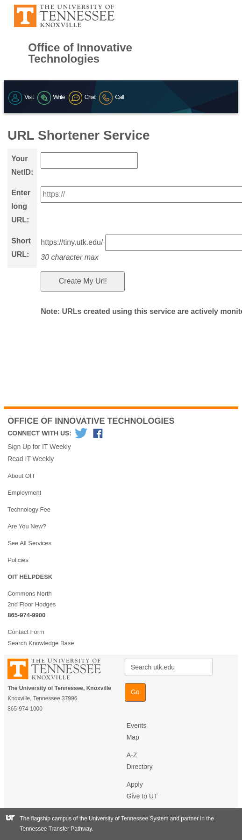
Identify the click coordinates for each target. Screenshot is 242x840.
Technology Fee (28, 509)
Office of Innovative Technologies (80, 53)
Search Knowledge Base (40, 643)
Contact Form (25, 631)
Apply (135, 784)
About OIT (21, 475)
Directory (140, 766)
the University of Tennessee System (124, 818)
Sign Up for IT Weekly (39, 446)
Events (137, 725)
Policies (17, 559)
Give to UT (142, 796)
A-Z (132, 755)
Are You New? (26, 526)
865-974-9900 (26, 615)
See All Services (29, 543)
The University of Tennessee (60, 670)
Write (51, 96)
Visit (20, 96)
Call (111, 96)
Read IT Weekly (30, 459)
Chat (82, 96)
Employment (24, 492)
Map (133, 737)
